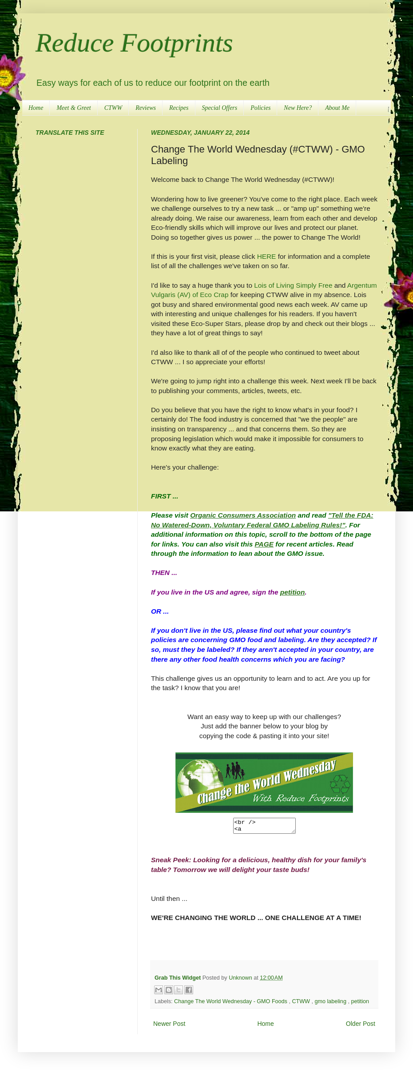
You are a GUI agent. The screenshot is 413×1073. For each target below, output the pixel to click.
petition (360, 1004)
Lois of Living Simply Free (293, 285)
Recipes (179, 107)
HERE (266, 256)
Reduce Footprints (134, 42)
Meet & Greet (73, 107)
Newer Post (169, 1026)
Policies (260, 107)
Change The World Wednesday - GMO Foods (231, 1004)
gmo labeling (331, 1004)
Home (35, 107)
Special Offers (220, 107)
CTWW (113, 107)
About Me (337, 107)
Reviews (145, 107)
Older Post (360, 1026)
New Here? (298, 107)
